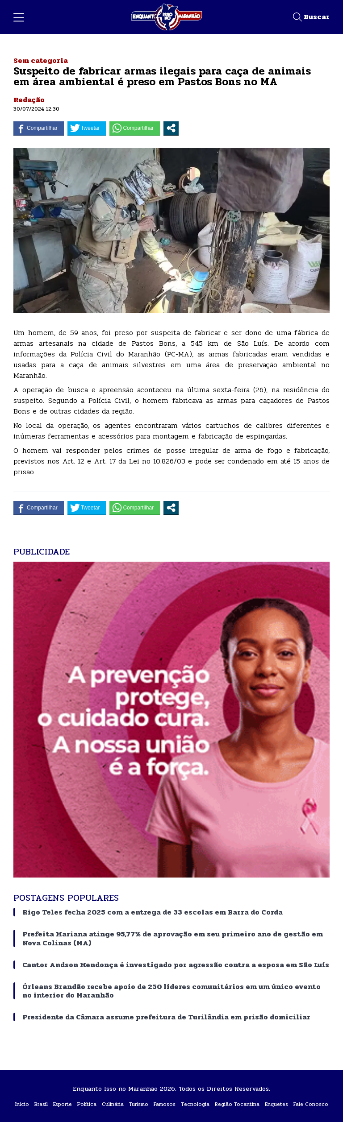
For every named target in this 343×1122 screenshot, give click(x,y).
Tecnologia (195, 1104)
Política (86, 1104)
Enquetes (276, 1104)
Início (22, 1104)
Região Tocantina (237, 1104)
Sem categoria (40, 60)
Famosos (165, 1104)
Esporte (62, 1104)
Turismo (138, 1104)
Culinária (113, 1104)
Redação (29, 99)
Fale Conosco (310, 1104)
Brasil (41, 1104)
